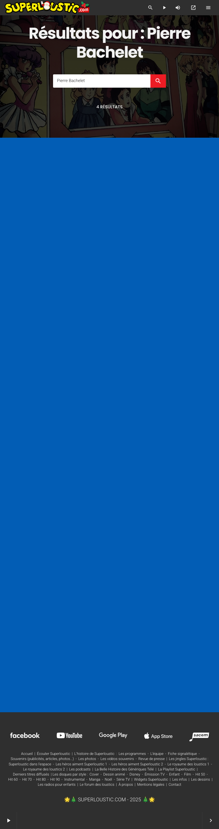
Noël (108, 780)
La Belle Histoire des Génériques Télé (124, 769)
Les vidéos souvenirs (117, 759)
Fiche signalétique (182, 754)
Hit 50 (200, 774)
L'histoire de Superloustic (94, 754)
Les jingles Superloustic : (189, 759)
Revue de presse (151, 759)
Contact (174, 785)
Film (187, 774)
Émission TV (154, 774)
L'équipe (157, 754)
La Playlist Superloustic (176, 769)
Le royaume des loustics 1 (188, 764)
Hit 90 (55, 780)
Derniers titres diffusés (31, 774)
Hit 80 (41, 780)
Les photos (87, 759)
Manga (94, 780)
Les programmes (132, 754)
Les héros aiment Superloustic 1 (81, 764)
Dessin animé (114, 774)
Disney (135, 774)
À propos (126, 785)
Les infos (179, 780)
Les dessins (200, 780)
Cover (94, 774)
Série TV (123, 780)
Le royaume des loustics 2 (44, 769)
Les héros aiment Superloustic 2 (137, 764)
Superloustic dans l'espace (30, 764)
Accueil (27, 754)
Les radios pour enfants (57, 785)
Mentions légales (150, 785)
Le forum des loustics (97, 785)
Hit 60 (13, 780)
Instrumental (74, 780)
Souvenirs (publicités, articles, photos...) (42, 759)
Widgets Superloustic (151, 780)
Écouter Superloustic (53, 754)
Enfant (174, 774)
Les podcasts (80, 769)
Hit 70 (27, 780)
